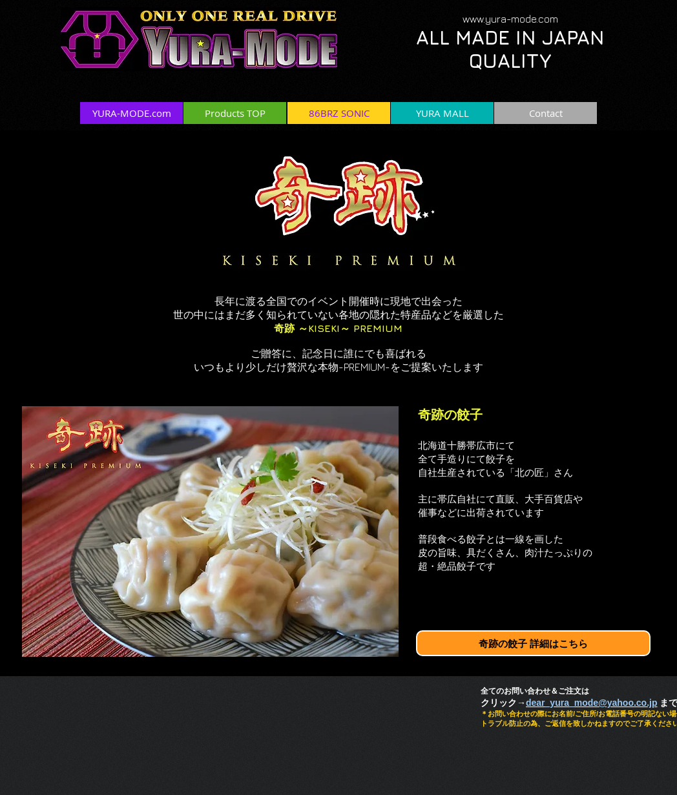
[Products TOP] (234, 113)
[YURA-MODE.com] (131, 113)
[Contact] (545, 113)
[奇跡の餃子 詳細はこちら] (533, 643)
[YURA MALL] (442, 113)
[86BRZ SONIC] (338, 113)
